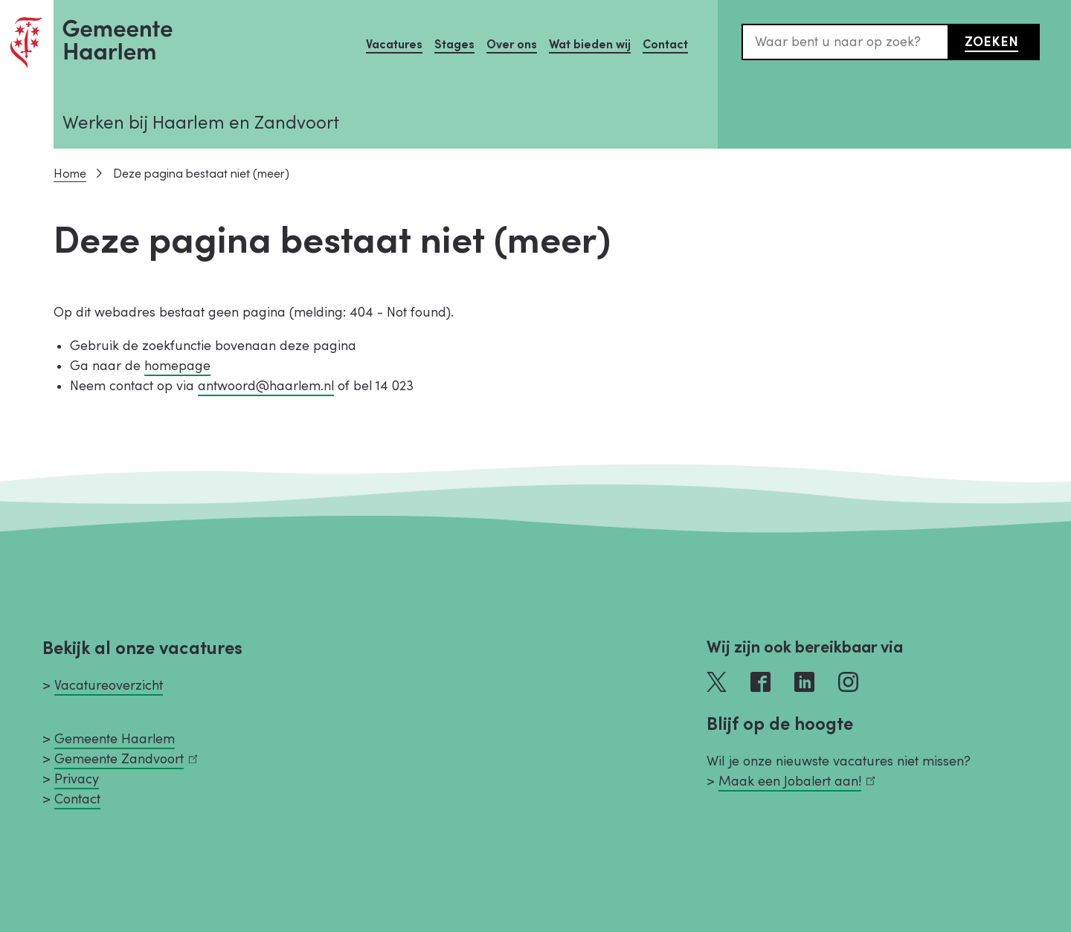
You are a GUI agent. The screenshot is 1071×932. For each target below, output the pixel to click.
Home (70, 174)
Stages (454, 44)
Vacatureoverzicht (108, 685)
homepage (177, 366)
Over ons (511, 44)
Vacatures (394, 44)
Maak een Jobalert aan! (796, 781)
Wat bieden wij (590, 44)
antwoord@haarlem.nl (266, 386)
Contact (665, 44)
